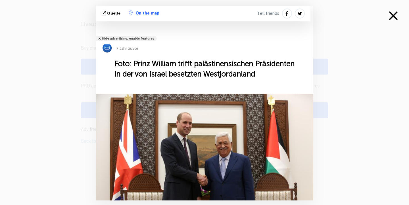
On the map (144, 13)
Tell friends (268, 13)
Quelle (111, 13)
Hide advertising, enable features (128, 38)
